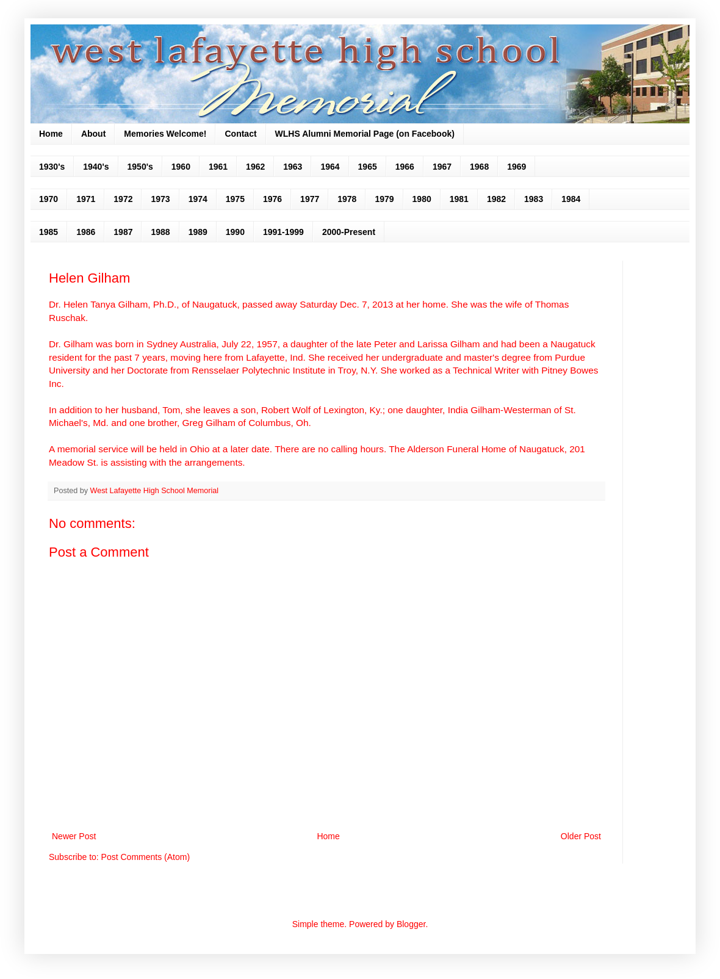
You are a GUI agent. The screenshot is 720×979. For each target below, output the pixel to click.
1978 (346, 199)
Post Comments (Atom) (145, 857)
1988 (160, 232)
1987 (122, 232)
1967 (442, 167)
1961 (218, 167)
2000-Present (348, 232)
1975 (235, 199)
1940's (96, 167)
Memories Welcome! (165, 134)
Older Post (581, 836)
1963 (292, 167)
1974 (198, 199)
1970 (48, 199)
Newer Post (74, 836)
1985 (48, 232)
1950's (140, 167)
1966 (404, 167)
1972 (122, 199)
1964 (329, 167)
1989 (198, 232)
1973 (160, 199)
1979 (384, 199)
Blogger (411, 924)
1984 (570, 199)
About (93, 134)
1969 (516, 167)
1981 (459, 199)
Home (51, 134)
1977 (309, 199)
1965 (367, 167)
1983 (533, 199)
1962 (255, 167)
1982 (496, 199)
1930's (52, 167)
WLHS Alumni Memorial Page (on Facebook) (365, 134)
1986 (85, 232)
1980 (421, 199)
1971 (85, 199)
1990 (235, 232)
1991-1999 (283, 232)
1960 (180, 167)
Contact (240, 134)
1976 (272, 199)
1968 (479, 167)
